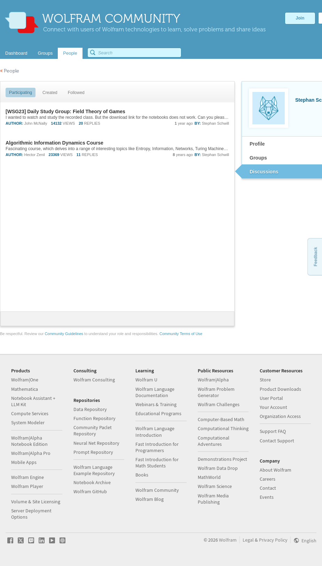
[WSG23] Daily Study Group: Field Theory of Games (65, 111)
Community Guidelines (64, 334)
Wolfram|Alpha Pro (30, 453)
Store (265, 380)
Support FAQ (273, 431)
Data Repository (90, 409)
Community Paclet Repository (92, 430)
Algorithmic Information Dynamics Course (54, 143)
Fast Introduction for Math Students (157, 462)
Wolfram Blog (149, 499)
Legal (248, 540)
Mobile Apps (24, 462)
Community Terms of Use (180, 334)
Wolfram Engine (27, 477)
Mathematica (24, 389)
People (9, 71)
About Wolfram (275, 470)
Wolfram (228, 540)
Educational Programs (158, 413)
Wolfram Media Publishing (213, 499)
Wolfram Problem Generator (216, 392)
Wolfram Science (215, 486)
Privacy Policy (273, 540)
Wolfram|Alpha (213, 380)
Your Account (273, 407)
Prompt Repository (93, 452)
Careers (267, 479)
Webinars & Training (155, 404)
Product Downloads (280, 389)
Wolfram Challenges (218, 404)
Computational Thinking (223, 428)
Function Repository (94, 418)
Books (141, 475)
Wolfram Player (27, 486)
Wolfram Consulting (94, 380)
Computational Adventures (213, 441)
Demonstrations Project (222, 459)
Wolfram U (146, 380)
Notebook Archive (92, 482)
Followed (76, 92)
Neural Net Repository (96, 443)
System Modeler (28, 422)
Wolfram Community (157, 490)
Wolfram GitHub (90, 491)
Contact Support (277, 440)
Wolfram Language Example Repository (94, 470)
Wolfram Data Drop (218, 468)
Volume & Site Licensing (35, 501)
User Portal (271, 398)
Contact (268, 488)
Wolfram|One (24, 380)
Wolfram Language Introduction (154, 431)
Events (267, 497)
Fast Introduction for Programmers (157, 447)
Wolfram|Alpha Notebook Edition (29, 441)
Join (300, 18)
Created (49, 92)
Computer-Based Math (221, 419)
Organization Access (280, 416)
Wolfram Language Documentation (154, 392)
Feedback (315, 256)
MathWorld (209, 477)
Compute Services (29, 413)
